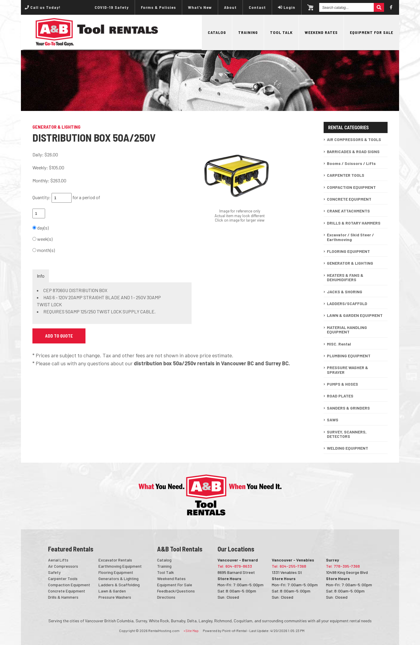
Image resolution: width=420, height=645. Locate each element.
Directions (166, 597)
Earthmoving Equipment (120, 566)
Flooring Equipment (115, 572)
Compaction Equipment (69, 584)
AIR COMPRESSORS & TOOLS (354, 139)
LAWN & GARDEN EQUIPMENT (355, 315)
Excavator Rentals (115, 559)
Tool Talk (281, 32)
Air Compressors (63, 566)
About (230, 7)
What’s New (200, 7)
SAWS (332, 419)
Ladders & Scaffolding (119, 584)
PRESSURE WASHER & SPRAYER (347, 369)
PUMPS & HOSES (342, 384)
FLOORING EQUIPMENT (348, 251)
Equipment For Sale (371, 32)
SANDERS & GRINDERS (348, 407)
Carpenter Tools (63, 578)
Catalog (217, 32)
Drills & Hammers (63, 597)
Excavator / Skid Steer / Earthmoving (350, 237)
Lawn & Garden (112, 590)
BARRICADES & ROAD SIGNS (353, 151)
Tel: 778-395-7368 (343, 566)
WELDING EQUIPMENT (347, 448)
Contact (257, 7)
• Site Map (191, 630)
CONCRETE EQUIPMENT (349, 199)
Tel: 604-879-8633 (235, 566)
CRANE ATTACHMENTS (348, 210)
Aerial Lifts (58, 559)
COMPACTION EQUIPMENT (351, 187)
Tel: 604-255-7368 (289, 566)
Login (286, 7)
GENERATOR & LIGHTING (350, 263)
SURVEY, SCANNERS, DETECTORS (347, 434)
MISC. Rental (339, 343)
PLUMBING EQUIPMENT (348, 355)
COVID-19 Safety (112, 7)
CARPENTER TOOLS (345, 175)
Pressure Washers (114, 597)
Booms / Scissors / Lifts (351, 163)
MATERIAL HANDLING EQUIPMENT (347, 329)
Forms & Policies (158, 7)
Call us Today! (42, 7)
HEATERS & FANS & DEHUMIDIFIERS (345, 277)
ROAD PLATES (340, 395)
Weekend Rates (321, 32)
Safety (54, 572)
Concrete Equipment (66, 590)
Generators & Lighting (118, 578)
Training (248, 32)
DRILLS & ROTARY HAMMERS (354, 222)
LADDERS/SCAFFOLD (347, 303)
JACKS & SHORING (344, 291)
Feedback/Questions (176, 590)
